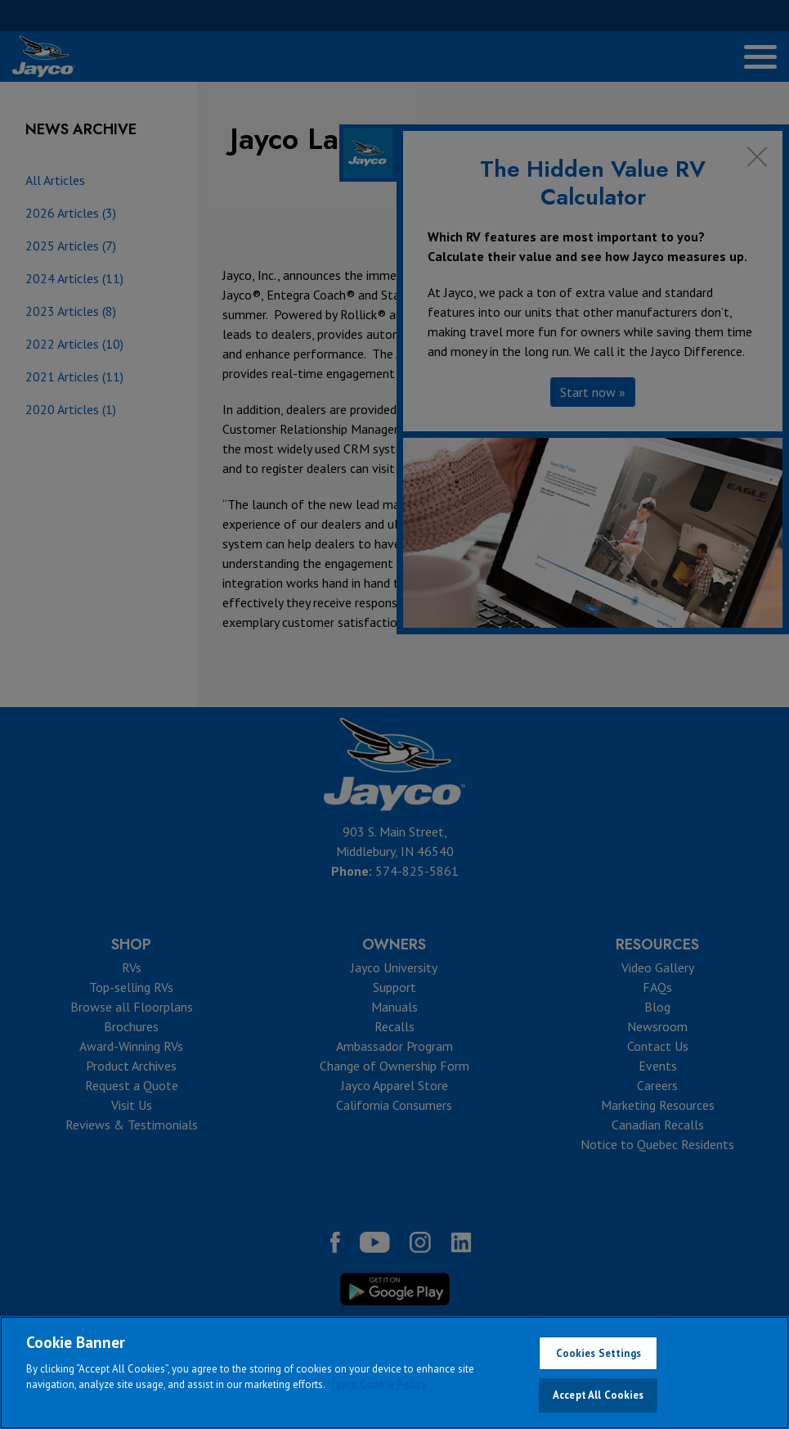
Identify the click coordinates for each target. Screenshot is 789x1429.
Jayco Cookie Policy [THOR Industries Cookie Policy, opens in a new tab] (378, 1384)
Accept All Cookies (598, 1395)
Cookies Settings (598, 1353)
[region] (394, 1372)
